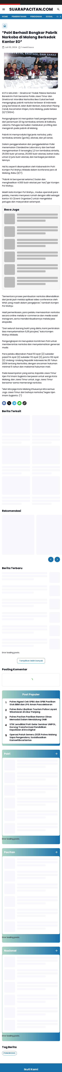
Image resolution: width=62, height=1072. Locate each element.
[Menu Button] (3, 9)
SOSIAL (49, 16)
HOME (5, 16)
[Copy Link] (25, 403)
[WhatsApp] (19, 403)
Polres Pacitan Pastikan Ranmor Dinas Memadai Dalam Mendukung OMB (31, 718)
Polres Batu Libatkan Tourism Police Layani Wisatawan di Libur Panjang (33, 711)
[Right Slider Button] (59, 16)
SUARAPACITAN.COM (31, 9)
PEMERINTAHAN (19, 16)
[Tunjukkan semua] (56, 753)
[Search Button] (58, 9)
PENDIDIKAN (36, 16)
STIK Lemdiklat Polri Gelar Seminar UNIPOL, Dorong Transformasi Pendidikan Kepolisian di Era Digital (33, 727)
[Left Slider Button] (51, 559)
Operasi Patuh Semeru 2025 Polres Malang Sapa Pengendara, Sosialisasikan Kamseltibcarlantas (33, 737)
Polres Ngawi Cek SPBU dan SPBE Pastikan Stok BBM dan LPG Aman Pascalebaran (32, 703)
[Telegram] (14, 403)
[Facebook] (4, 403)
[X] (9, 403)
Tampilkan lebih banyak (31, 660)
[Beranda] (4, 26)
